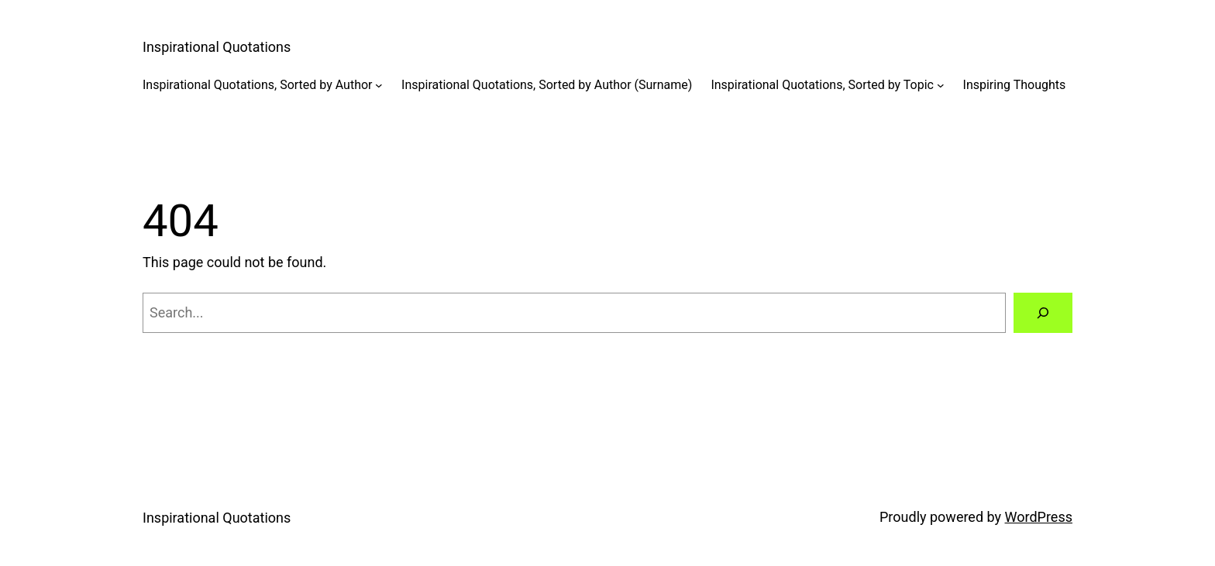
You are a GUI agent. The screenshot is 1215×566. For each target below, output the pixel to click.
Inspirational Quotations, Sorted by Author (257, 84)
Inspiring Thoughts (1014, 84)
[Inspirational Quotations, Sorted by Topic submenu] (941, 85)
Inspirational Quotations (217, 47)
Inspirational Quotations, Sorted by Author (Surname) (546, 84)
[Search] (1043, 313)
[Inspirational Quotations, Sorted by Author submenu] (379, 85)
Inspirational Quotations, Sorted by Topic (822, 84)
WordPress (1038, 517)
